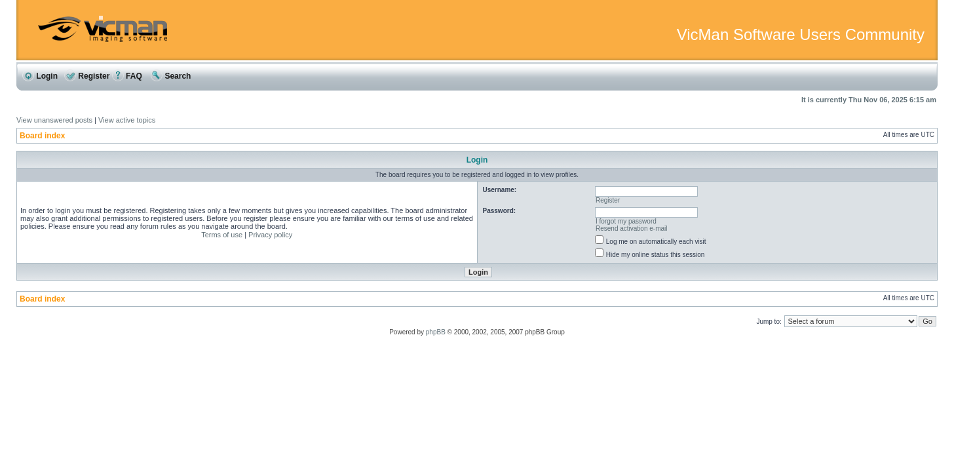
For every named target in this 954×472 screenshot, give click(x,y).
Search (171, 76)
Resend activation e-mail (632, 228)
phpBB (436, 332)
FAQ (127, 76)
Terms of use (221, 235)
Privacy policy (270, 235)
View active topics (126, 120)
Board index (42, 135)
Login (40, 76)
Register (86, 76)
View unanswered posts (54, 120)
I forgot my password (626, 221)
